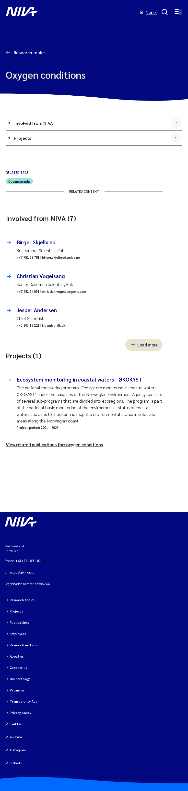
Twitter (16, 724)
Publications (19, 622)
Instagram (18, 750)
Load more (144, 344)
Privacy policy (20, 713)
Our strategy (20, 679)
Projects (97, 138)
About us (17, 656)
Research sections (24, 645)
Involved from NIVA (97, 123)
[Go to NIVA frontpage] (70, 12)
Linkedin (16, 763)
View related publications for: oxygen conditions (54, 444)
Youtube (16, 737)
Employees (18, 634)
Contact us (18, 667)
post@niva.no (24, 572)
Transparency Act (23, 701)
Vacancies (17, 690)
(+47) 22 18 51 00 (27, 561)
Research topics (29, 52)
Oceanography (19, 181)
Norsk (148, 12)
